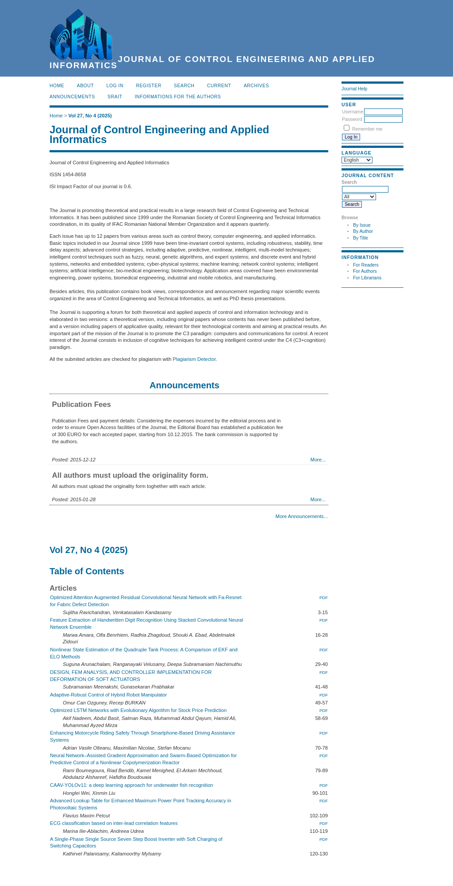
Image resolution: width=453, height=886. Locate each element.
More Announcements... (302, 516)
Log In (115, 85)
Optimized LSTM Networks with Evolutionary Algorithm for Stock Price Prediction (138, 710)
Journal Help (354, 88)
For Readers (366, 265)
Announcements (72, 96)
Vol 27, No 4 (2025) (90, 115)
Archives (256, 85)
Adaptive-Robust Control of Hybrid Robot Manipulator (108, 694)
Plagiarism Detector (194, 359)
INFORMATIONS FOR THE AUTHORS (178, 96)
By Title (360, 238)
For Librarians (367, 277)
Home (57, 85)
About (85, 85)
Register (148, 85)
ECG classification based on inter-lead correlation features (114, 823)
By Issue (362, 225)
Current (219, 85)
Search (184, 85)
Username (352, 111)
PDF (323, 597)
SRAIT (114, 96)
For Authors (365, 271)
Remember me (367, 129)
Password (352, 119)
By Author (363, 231)
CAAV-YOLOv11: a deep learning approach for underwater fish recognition (131, 785)
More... (318, 459)
